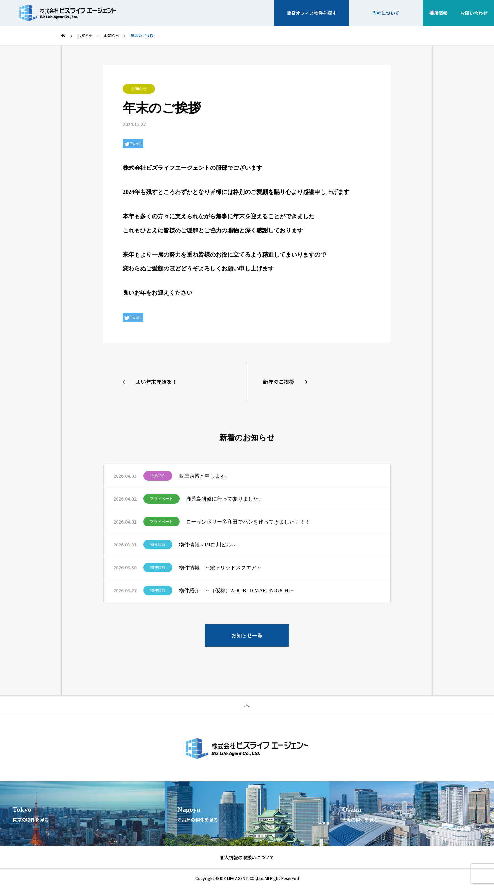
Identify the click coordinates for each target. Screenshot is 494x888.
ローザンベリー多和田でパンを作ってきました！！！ (248, 522)
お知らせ (139, 89)
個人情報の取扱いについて (247, 857)
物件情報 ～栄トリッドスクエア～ (220, 567)
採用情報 (438, 13)
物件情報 (158, 544)
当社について (385, 13)
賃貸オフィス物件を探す (311, 13)
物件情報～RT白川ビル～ (208, 544)
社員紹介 (158, 476)
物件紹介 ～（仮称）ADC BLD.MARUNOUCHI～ (237, 590)
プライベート (161, 498)
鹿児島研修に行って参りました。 (224, 499)
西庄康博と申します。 (205, 476)
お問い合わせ (474, 13)
